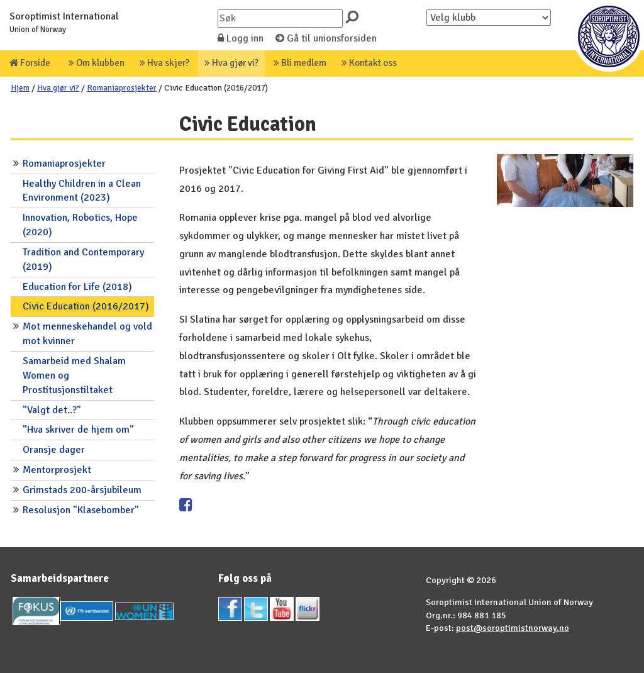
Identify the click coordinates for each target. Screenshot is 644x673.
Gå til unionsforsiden (326, 38)
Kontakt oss (369, 63)
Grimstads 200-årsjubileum (82, 490)
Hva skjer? (164, 63)
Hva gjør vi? (231, 63)
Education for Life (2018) (77, 287)
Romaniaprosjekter (122, 87)
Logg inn (241, 38)
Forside (29, 63)
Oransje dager (54, 449)
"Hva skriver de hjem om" (78, 429)
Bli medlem (300, 63)
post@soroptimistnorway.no (512, 627)
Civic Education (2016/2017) (86, 306)
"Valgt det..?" (52, 410)
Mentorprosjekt (57, 470)
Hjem (20, 87)
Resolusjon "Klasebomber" (81, 510)
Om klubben (97, 63)
